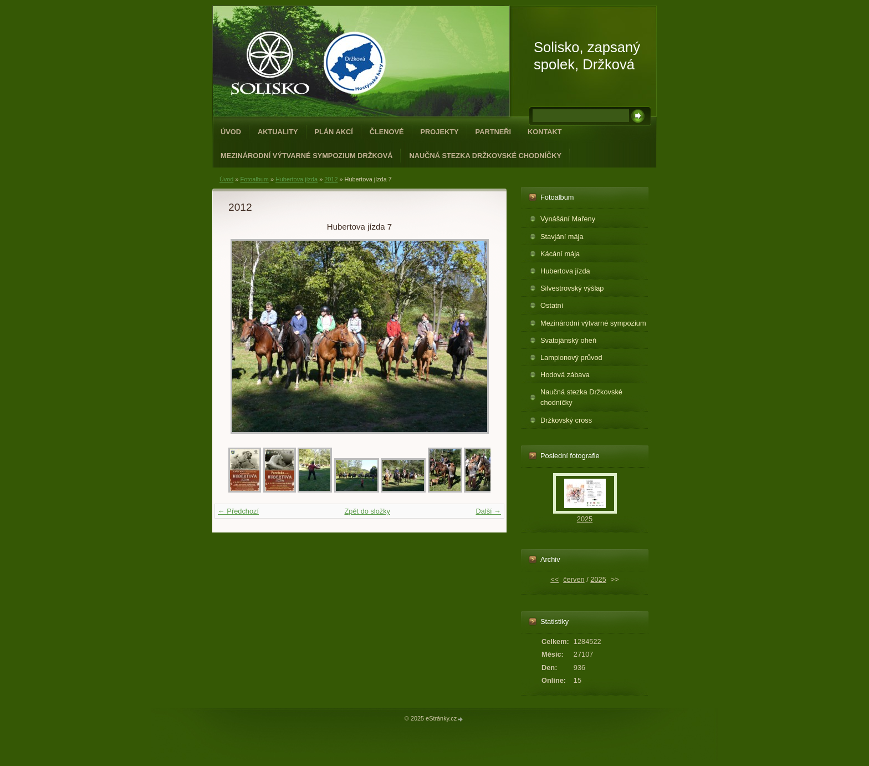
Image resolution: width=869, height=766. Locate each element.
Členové (387, 132)
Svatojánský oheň (568, 340)
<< (554, 579)
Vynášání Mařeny (567, 219)
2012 (331, 179)
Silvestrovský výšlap (572, 288)
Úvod (231, 132)
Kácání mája (560, 254)
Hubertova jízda (296, 179)
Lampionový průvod (571, 357)
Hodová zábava (565, 375)
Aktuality (278, 132)
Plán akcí (334, 132)
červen (573, 579)
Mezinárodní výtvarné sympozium (593, 323)
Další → (488, 511)
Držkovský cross (566, 420)
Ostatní (551, 305)
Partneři (493, 132)
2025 (584, 519)
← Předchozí (238, 511)
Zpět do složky (367, 511)
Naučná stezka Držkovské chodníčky (485, 155)
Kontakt (545, 132)
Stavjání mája (562, 236)
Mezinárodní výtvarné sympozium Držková (306, 155)
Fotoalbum (254, 179)
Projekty (440, 132)
